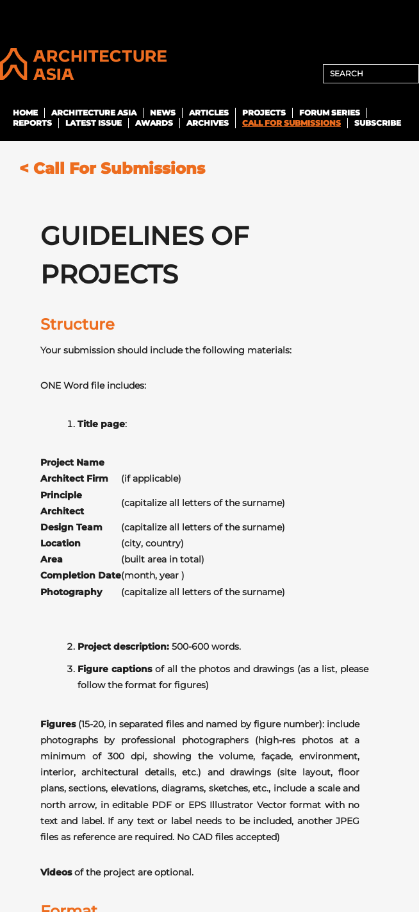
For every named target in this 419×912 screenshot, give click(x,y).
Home (25, 112)
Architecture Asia (93, 112)
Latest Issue (93, 123)
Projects (264, 112)
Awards (154, 123)
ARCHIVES (207, 123)
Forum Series (329, 112)
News (163, 112)
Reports (32, 123)
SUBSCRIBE (377, 123)
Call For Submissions (291, 123)
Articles (209, 112)
